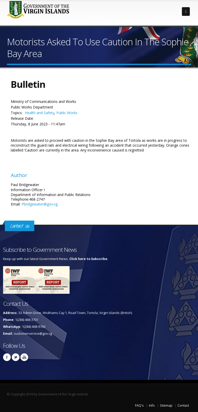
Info (152, 405)
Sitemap (166, 405)
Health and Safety (39, 112)
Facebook (7, 357)
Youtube (24, 357)
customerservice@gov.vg (33, 333)
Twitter (15, 357)
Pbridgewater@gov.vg (39, 204)
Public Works (67, 112)
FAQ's (139, 405)
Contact (183, 405)
